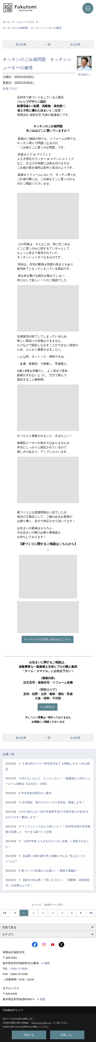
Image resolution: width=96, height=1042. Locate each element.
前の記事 (21, 44)
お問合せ (49, 706)
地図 (47, 963)
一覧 (48, 44)
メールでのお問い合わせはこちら (49, 639)
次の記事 (75, 44)
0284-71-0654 (19, 968)
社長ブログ (10, 88)
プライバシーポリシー (41, 1023)
